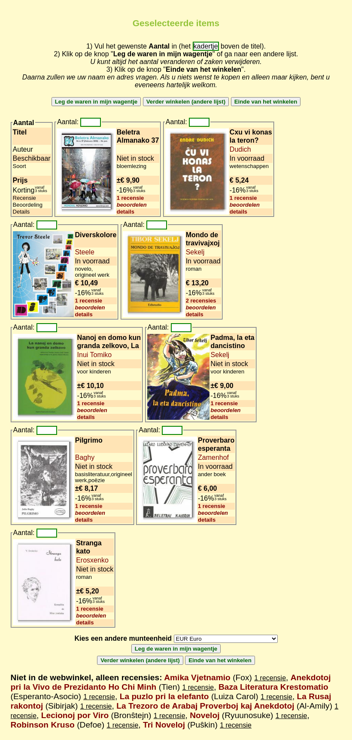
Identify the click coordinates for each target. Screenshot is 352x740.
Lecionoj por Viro (75, 715)
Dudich (240, 149)
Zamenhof (213, 457)
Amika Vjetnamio (197, 677)
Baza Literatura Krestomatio (273, 686)
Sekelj (195, 252)
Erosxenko (92, 560)
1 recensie (130, 198)
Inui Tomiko (94, 354)
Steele (84, 252)
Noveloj (204, 715)
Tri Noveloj (164, 724)
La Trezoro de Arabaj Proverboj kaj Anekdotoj (205, 705)
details (125, 211)
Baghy (84, 457)
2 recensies (201, 300)
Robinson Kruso (43, 724)
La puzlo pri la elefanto (164, 696)
